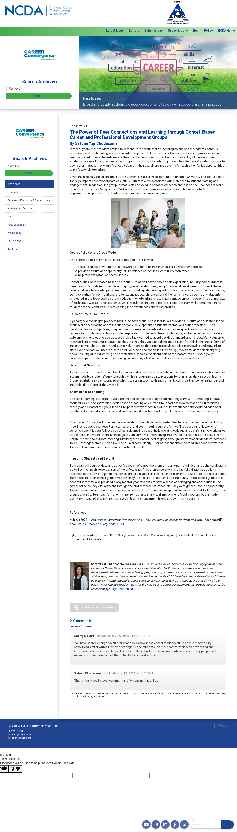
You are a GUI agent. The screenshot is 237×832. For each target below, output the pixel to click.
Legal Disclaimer (32, 725)
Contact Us (14, 725)
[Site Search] (205, 824)
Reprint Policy (203, 30)
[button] (91, 72)
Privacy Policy (50, 725)
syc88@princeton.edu (120, 589)
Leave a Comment (82, 626)
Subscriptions (178, 30)
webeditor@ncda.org (19, 737)
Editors (134, 30)
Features (13, 192)
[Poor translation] (15, 769)
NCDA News (15, 240)
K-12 (10, 216)
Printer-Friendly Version (97, 607)
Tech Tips (14, 249)
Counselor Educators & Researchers (29, 200)
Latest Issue (115, 30)
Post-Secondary (17, 224)
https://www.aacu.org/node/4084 (101, 524)
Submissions (154, 30)
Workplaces (14, 232)
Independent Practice (20, 208)
